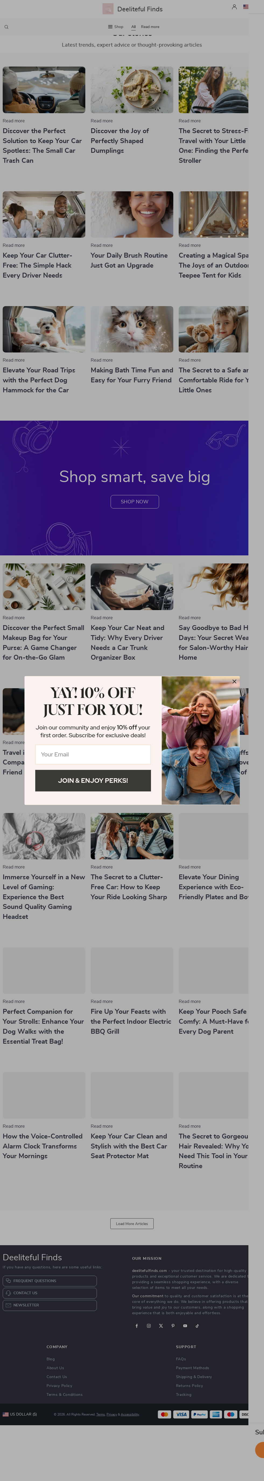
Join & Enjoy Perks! (93, 780)
